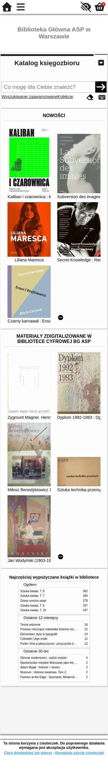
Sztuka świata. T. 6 (32, 605)
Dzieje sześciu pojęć (33, 600)
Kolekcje (65, 96)
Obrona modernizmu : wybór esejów (43, 657)
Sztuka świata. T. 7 (32, 595)
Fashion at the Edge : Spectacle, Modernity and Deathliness (59, 677)
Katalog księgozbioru (46, 63)
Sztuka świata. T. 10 (33, 610)
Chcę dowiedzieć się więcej (28, 753)
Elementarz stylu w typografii (38, 634)
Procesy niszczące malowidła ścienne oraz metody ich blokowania (63, 629)
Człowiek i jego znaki (34, 638)
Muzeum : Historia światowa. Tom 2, (43, 672)
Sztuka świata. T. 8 (32, 591)
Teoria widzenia (30, 624)
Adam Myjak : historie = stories (40, 667)
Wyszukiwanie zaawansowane (29, 96)
